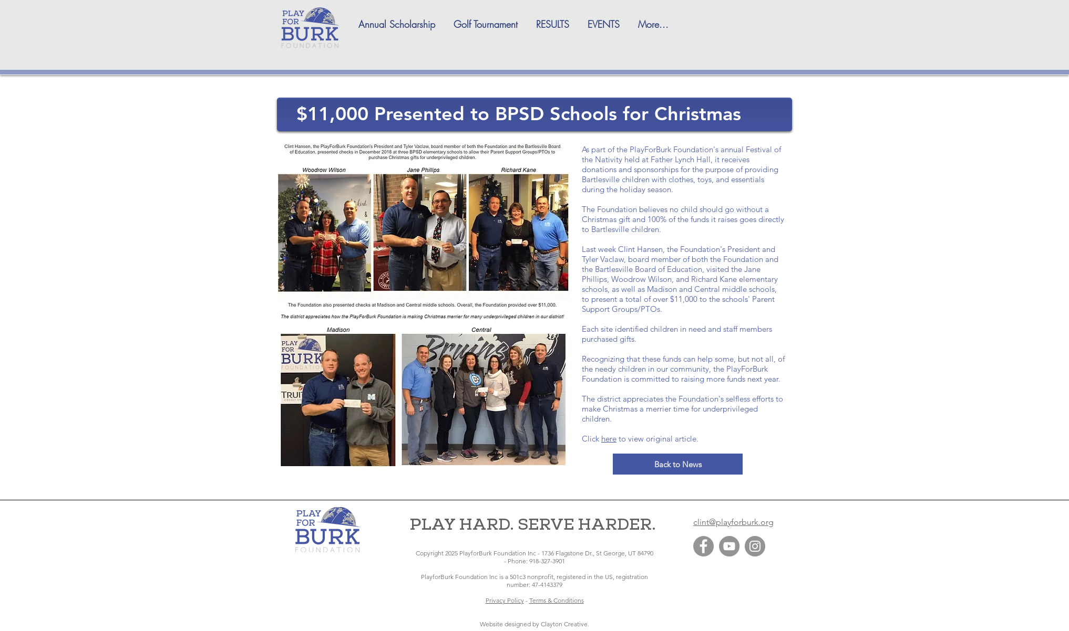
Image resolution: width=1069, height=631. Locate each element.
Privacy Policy (505, 600)
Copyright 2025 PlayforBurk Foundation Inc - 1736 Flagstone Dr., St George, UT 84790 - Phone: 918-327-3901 (534, 557)
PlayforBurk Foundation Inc (459, 577)
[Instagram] (755, 546)
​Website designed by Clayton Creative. (534, 624)
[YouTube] (729, 546)
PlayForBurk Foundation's (674, 149)
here (608, 439)
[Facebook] (703, 546)
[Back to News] (678, 464)
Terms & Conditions (556, 600)
